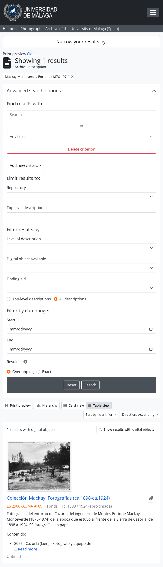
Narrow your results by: (81, 41)
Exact (46, 371)
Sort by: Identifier (99, 414)
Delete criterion (81, 149)
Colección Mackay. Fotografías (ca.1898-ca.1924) (58, 498)
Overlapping (23, 371)
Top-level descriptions (31, 299)
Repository (16, 187)
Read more (27, 549)
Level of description (24, 238)
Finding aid (16, 279)
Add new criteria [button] (24, 165)
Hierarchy (47, 405)
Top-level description (25, 207)
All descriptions (72, 299)
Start (11, 320)
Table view (99, 405)
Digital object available (26, 258)
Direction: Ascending (138, 414)
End (10, 340)
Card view (73, 405)
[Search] (81, 114)
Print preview (18, 405)
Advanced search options (34, 90)
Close (32, 53)
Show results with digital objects (126, 429)
